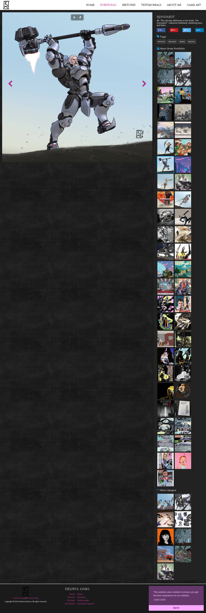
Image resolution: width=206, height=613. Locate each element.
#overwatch (172, 42)
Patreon (71, 597)
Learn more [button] (160, 599)
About (80, 594)
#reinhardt (161, 42)
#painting (191, 42)
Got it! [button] (176, 608)
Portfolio (71, 600)
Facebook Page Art (85, 604)
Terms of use (19, 598)
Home (72, 594)
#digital (182, 42)
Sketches (81, 597)
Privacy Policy (32, 598)
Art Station (70, 604)
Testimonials (83, 600)
